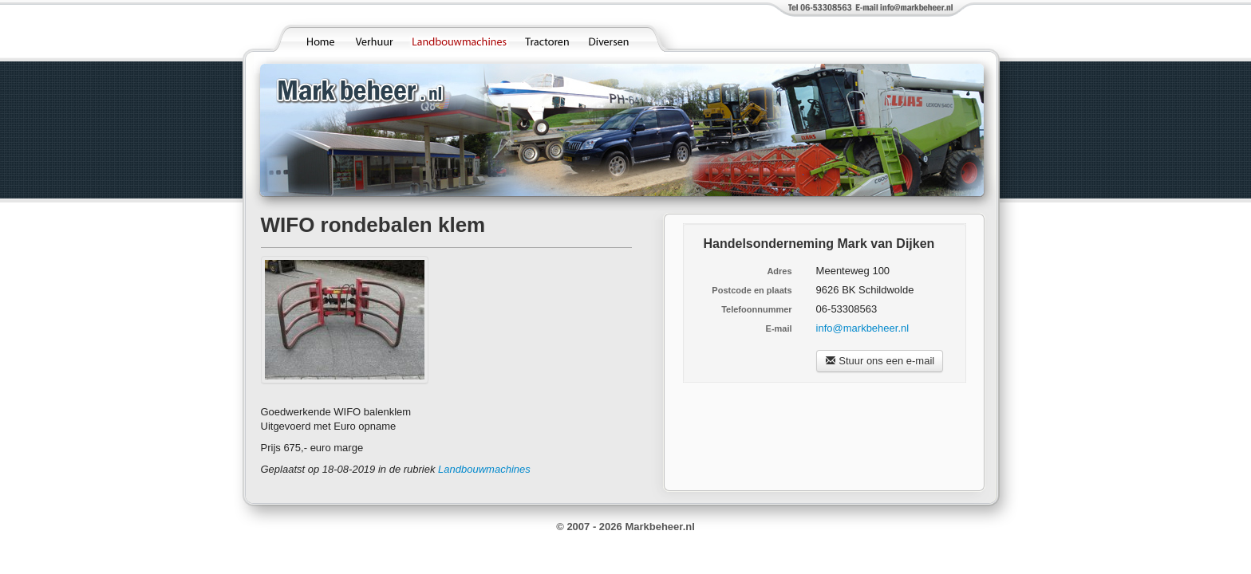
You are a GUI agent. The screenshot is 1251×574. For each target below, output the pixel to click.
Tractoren (548, 37)
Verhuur (374, 37)
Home (319, 37)
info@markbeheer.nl (863, 328)
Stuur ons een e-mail (880, 361)
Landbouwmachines (460, 37)
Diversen (613, 37)
